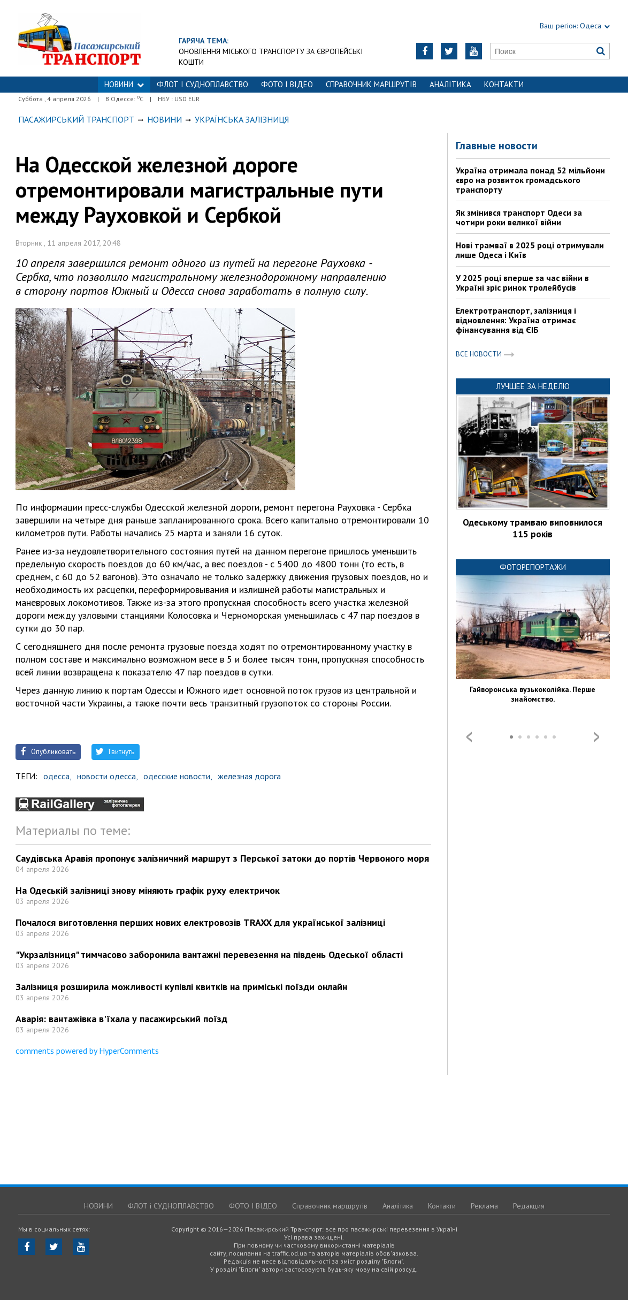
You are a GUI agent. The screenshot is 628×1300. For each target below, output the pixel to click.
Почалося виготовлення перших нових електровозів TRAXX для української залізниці (200, 922)
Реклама (484, 1206)
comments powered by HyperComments (87, 1050)
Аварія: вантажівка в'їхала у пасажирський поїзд (121, 1019)
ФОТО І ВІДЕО (287, 84)
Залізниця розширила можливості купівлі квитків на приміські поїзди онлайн (181, 986)
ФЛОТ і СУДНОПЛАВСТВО (202, 84)
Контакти (504, 84)
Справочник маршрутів (371, 84)
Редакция (529, 1206)
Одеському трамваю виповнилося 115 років (532, 528)
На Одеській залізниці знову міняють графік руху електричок (148, 890)
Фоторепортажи (533, 567)
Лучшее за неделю (533, 386)
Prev (469, 737)
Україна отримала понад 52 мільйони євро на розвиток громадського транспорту (530, 180)
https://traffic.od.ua (121, 38)
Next (596, 737)
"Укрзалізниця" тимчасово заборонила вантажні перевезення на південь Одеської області (209, 954)
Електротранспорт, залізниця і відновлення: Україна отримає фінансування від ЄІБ (516, 320)
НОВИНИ (124, 84)
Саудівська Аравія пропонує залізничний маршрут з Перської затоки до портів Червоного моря (222, 858)
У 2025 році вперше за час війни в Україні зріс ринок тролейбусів (522, 282)
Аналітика (450, 84)
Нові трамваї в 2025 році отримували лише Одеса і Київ (530, 250)
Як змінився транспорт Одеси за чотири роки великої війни (519, 217)
